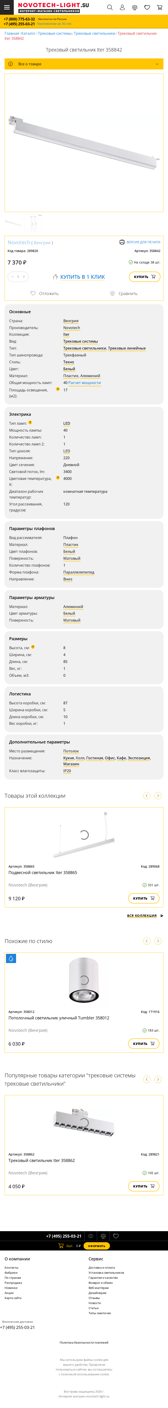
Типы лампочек (100, 1313)
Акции (9, 1293)
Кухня (68, 757)
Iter (66, 334)
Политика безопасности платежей (84, 1342)
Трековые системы (55, 33)
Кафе (121, 757)
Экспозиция (139, 757)
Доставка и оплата (102, 1267)
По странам (13, 1278)
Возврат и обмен (101, 1283)
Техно (68, 361)
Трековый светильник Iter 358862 (41, 1160)
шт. (65, 1246)
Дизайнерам (97, 1293)
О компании (17, 1259)
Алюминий (90, 375)
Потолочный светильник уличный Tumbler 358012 (58, 1018)
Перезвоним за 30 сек (54, 24)
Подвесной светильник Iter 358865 (42, 872)
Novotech (19, 242)
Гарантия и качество (103, 1278)
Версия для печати (139, 242)
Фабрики (11, 1272)
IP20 (67, 770)
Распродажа (13, 1283)
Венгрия (42, 242)
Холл (80, 757)
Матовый (72, 558)
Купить (144, 277)
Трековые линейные (127, 348)
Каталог (28, 33)
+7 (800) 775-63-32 (19, 19)
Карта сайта (13, 1298)
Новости (95, 1303)
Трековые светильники (94, 33)
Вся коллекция (145, 915)
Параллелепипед (78, 572)
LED (66, 423)
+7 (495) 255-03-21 (19, 24)
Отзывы (94, 1298)
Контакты (11, 1267)
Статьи (93, 1308)
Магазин (71, 763)
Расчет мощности (84, 382)
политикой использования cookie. (85, 1374)
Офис (110, 757)
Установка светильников (106, 1272)
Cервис (96, 1259)
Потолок (71, 751)
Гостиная (94, 757)
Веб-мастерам (99, 1288)
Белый (69, 368)
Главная (12, 33)
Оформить (96, 1246)
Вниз (67, 579)
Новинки (11, 1288)
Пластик (70, 375)
